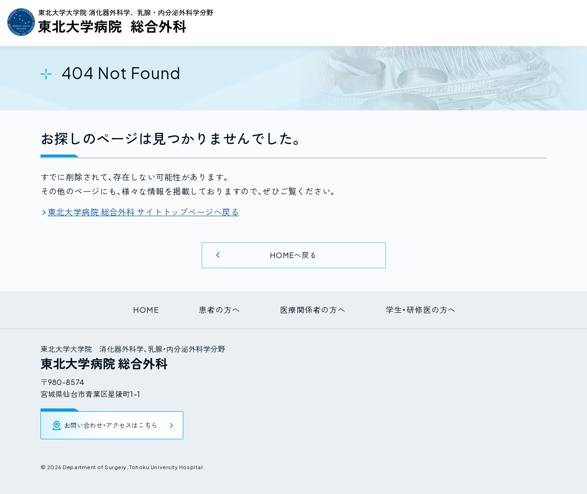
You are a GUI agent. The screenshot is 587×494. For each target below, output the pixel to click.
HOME (136, 308)
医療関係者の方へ (315, 308)
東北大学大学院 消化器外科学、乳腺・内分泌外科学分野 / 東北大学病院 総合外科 (110, 22)
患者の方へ (215, 308)
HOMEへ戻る (294, 254)
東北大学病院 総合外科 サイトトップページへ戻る (143, 212)
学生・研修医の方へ (429, 308)
